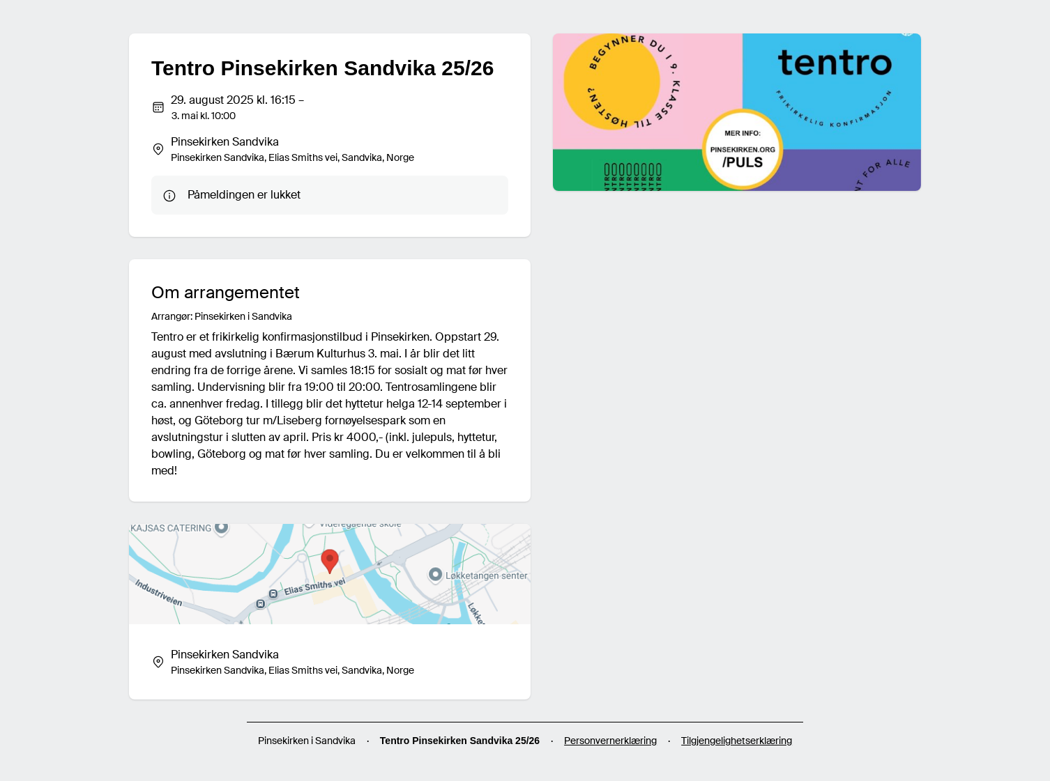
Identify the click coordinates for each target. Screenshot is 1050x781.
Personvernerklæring (610, 740)
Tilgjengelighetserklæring (736, 740)
